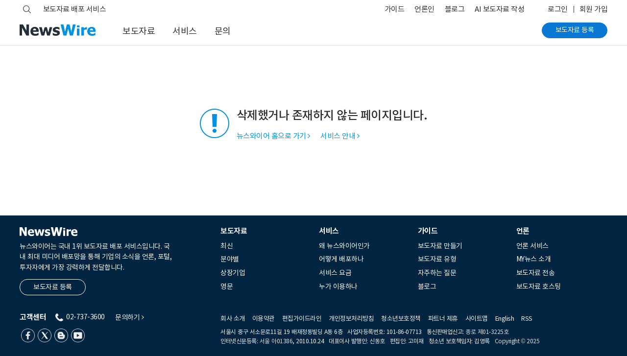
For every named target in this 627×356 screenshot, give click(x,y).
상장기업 (232, 272)
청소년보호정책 (401, 318)
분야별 (229, 259)
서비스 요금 (335, 272)
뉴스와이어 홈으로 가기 (273, 136)
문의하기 (129, 318)
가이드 (395, 9)
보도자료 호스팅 (538, 286)
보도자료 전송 (535, 272)
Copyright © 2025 (517, 341)
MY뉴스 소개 (533, 259)
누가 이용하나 (338, 286)
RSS (526, 318)
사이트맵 (476, 318)
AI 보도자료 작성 (499, 9)
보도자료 (138, 31)
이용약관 (263, 318)
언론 (523, 231)
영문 (226, 286)
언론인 (424, 9)
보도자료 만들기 (440, 245)
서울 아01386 (276, 341)
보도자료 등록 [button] (52, 287)
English (504, 318)
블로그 (455, 9)
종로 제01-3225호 (486, 331)
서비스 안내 (339, 136)
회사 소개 (232, 318)
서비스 (184, 31)
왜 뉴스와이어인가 (344, 245)
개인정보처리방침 (351, 318)
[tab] (266, 231)
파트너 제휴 (443, 318)
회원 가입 (593, 9)
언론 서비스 (532, 245)
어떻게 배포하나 (341, 259)
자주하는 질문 (437, 272)
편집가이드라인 (302, 318)
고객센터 (33, 317)
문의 (223, 31)
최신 (226, 245)
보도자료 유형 (437, 259)
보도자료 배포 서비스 (74, 9)
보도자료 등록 (574, 29)
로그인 (558, 9)
